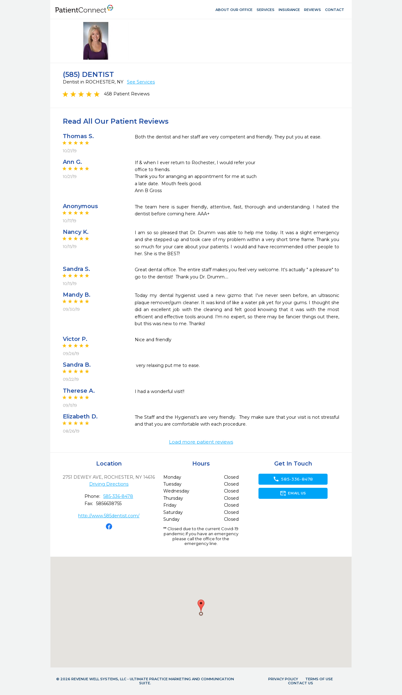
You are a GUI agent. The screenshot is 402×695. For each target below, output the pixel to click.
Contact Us (300, 683)
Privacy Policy (283, 679)
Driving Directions (108, 484)
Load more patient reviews (201, 442)
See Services (141, 82)
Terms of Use (319, 679)
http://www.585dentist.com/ (108, 516)
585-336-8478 (118, 496)
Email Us (293, 493)
